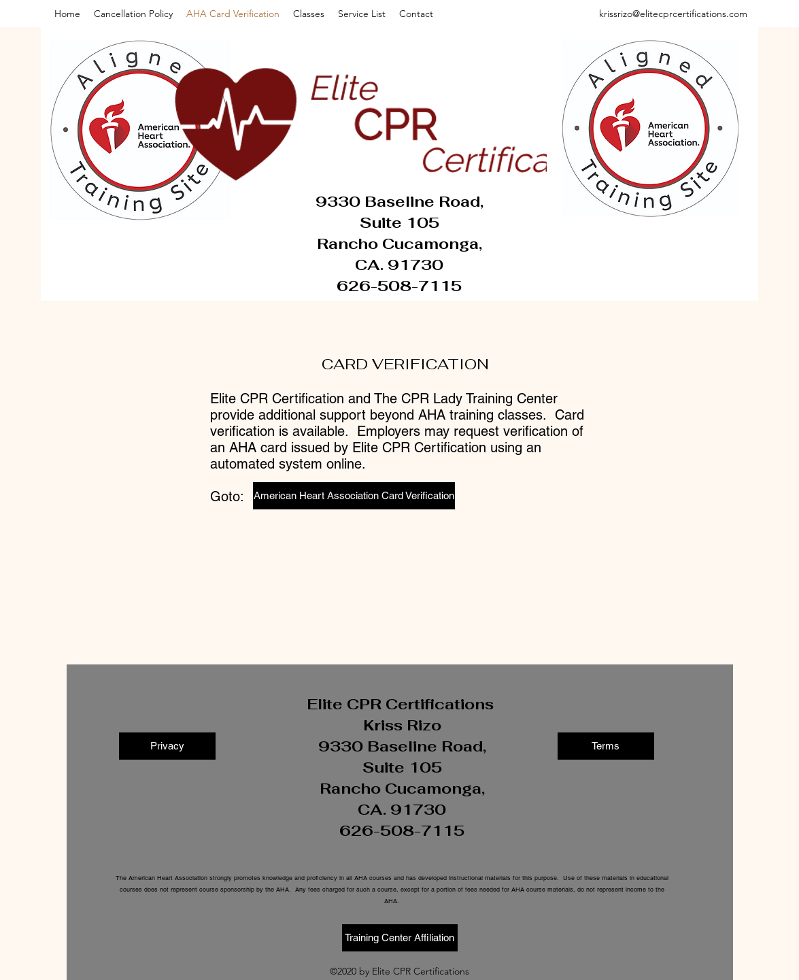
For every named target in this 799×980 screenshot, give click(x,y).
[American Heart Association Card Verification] (354, 495)
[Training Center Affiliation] (400, 937)
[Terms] (606, 746)
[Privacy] (167, 746)
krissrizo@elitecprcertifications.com (673, 13)
